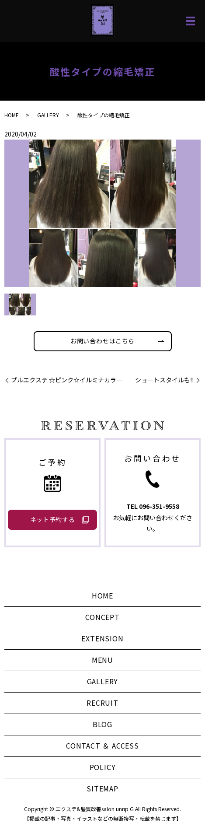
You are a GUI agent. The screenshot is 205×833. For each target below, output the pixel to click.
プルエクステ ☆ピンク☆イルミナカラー (66, 380)
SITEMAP (102, 788)
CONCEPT (102, 617)
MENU (102, 659)
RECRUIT (102, 702)
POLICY (103, 767)
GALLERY (48, 115)
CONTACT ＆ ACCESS (102, 745)
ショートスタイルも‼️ (164, 380)
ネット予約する (52, 519)
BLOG (102, 724)
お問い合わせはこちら (102, 340)
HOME (11, 115)
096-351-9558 (159, 506)
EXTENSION (102, 638)
